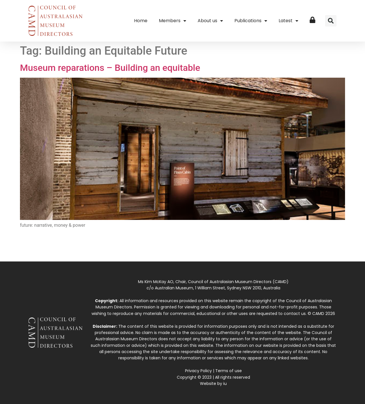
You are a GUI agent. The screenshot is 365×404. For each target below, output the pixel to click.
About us (210, 21)
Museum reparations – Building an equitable (110, 67)
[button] (330, 20)
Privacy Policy (198, 371)
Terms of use (228, 371)
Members (172, 21)
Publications (250, 21)
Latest (288, 21)
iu (225, 383)
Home (140, 20)
